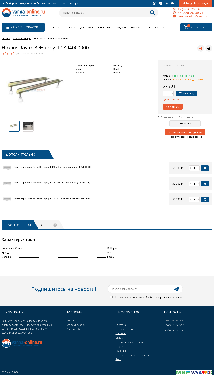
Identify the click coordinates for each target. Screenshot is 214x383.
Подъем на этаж (124, 329)
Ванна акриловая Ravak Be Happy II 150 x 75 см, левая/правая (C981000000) (52, 198)
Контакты (169, 27)
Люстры (153, 27)
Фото (118, 359)
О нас (56, 27)
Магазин (136, 27)
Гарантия (104, 27)
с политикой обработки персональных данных (156, 297)
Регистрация (201, 3)
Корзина (71, 320)
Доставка (86, 27)
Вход (189, 3)
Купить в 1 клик (171, 99)
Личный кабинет (76, 329)
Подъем (121, 27)
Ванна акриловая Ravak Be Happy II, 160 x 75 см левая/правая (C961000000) (52, 166)
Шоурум (120, 346)
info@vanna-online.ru (175, 330)
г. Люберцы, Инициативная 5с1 (22, 3)
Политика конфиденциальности (133, 342)
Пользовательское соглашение (133, 355)
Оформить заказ (76, 324)
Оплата (70, 27)
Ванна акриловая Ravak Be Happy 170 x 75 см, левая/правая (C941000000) (52, 182)
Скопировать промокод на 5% (185, 132)
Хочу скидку (172, 106)
